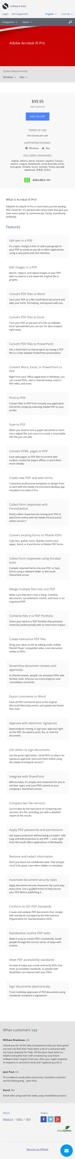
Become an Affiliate (37, 1149)
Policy (19, 1119)
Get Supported (20, 14)
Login (5, 14)
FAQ (28, 1119)
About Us (8, 1119)
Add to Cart (37, 116)
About (25, 22)
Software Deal (18, 6)
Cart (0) (65, 14)
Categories (8, 22)
